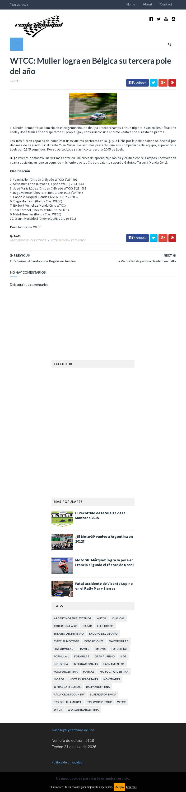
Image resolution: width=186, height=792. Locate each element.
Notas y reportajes (84, 675)
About (153, 4)
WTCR (58, 706)
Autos (102, 614)
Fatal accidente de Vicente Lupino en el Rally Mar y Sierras (104, 582)
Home (136, 4)
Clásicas (118, 614)
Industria (61, 660)
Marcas (88, 668)
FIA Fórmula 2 (118, 637)
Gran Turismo (105, 652)
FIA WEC (84, 645)
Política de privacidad (67, 759)
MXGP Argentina (66, 668)
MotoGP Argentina (114, 668)
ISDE (123, 652)
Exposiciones (93, 637)
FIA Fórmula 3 (63, 645)
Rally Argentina (98, 683)
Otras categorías (67, 683)
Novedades (111, 675)
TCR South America (68, 698)
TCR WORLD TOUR (99, 698)
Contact (172, 4)
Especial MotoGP (66, 637)
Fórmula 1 (61, 652)
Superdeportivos (103, 690)
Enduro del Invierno (69, 630)
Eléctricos (105, 622)
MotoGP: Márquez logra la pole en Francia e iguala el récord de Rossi (104, 559)
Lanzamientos (114, 660)
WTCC (76, 236)
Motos (59, 675)
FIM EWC (100, 645)
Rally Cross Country (69, 690)
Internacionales (57, 236)
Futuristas (119, 645)
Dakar (87, 622)
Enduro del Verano (103, 630)
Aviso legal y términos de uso (72, 726)
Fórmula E (81, 652)
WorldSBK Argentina (83, 706)
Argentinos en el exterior (22, 236)
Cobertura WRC (65, 622)
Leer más (131, 787)
